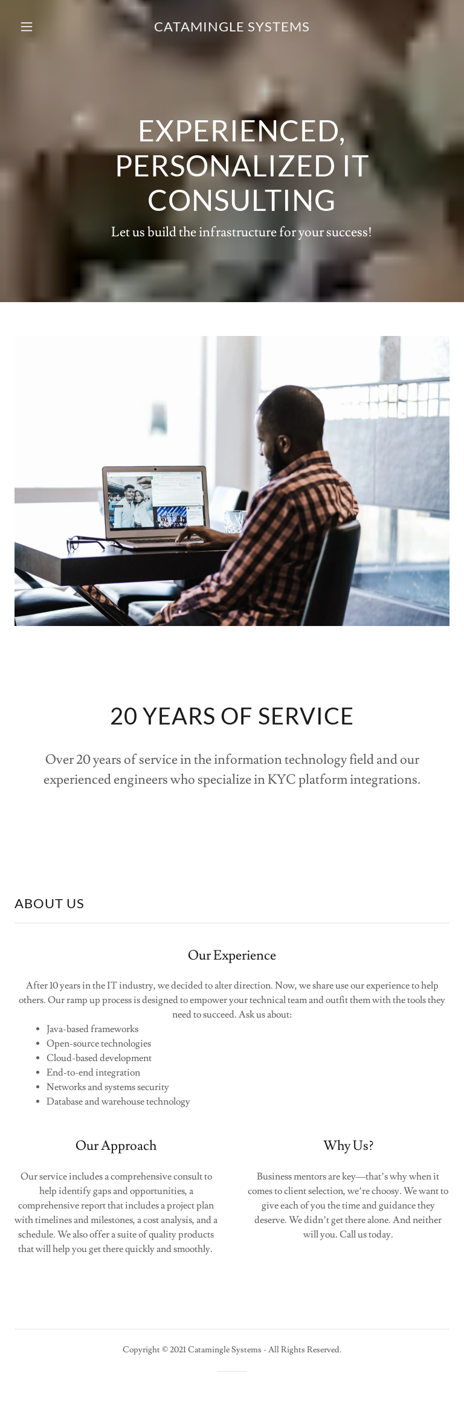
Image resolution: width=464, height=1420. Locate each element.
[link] (232, 28)
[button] (34, 27)
